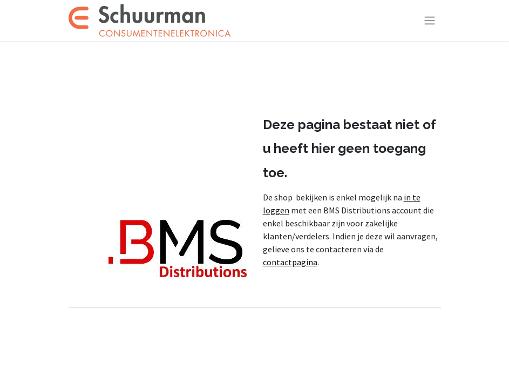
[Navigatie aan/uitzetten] (429, 20)
